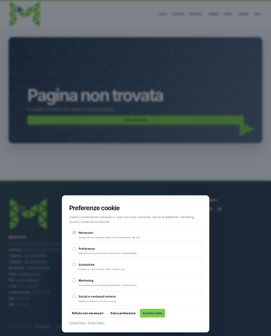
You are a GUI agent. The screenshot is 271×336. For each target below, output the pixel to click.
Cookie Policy (77, 322)
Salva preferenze (123, 313)
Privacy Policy (96, 322)
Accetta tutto (152, 313)
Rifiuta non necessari (87, 313)
